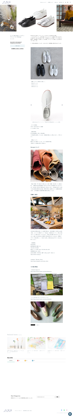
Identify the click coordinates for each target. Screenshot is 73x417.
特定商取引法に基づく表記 (27, 410)
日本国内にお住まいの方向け (17, 48)
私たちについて (43, 2)
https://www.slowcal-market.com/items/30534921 (41, 299)
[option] (37, 18)
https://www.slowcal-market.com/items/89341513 (41, 271)
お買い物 (60, 2)
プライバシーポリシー (18, 410)
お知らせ (56, 2)
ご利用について (50, 2)
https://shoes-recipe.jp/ (36, 254)
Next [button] (71, 18)
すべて (11, 360)
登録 (57, 396)
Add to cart (17, 45)
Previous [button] (1, 18)
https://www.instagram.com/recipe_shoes (39, 261)
